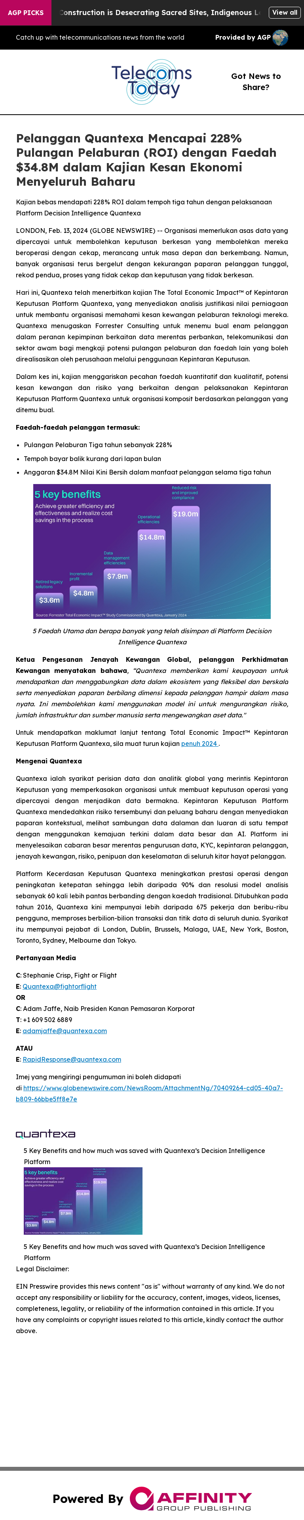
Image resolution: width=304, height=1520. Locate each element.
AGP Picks (26, 13)
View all (284, 12)
